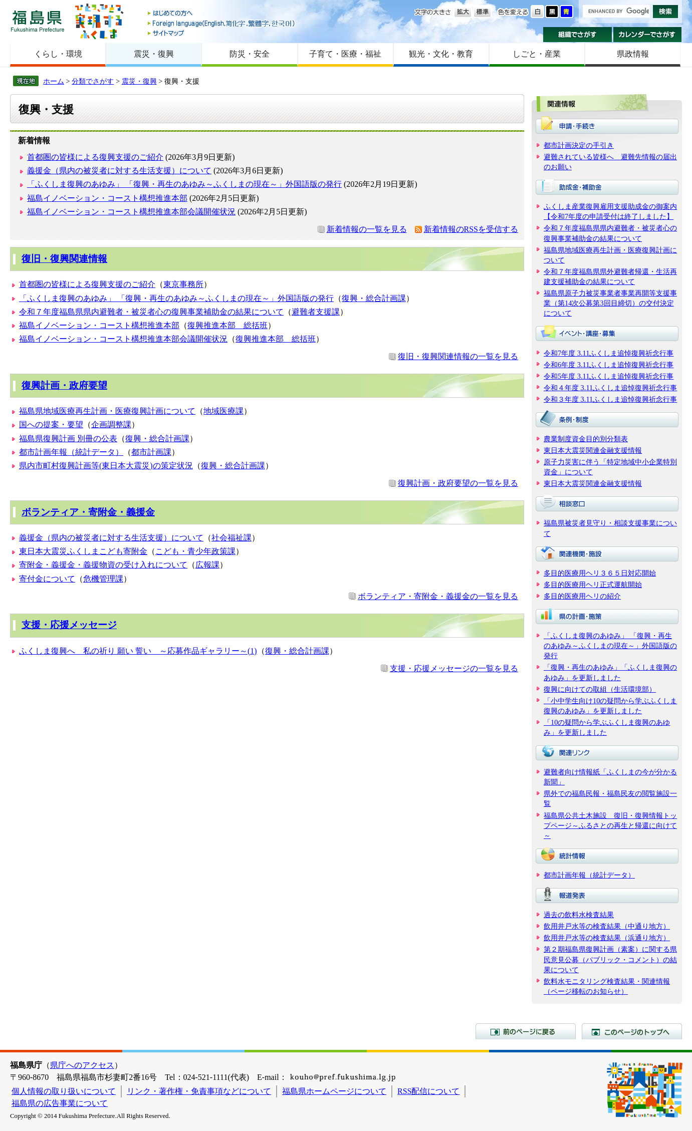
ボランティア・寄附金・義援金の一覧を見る (438, 596)
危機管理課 (103, 579)
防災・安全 (249, 54)
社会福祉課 (231, 537)
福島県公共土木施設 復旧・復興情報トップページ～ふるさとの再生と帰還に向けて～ (610, 825)
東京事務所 (183, 284)
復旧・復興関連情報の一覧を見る (458, 356)
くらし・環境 (58, 54)
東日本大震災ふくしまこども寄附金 (83, 551)
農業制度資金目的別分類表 (586, 439)
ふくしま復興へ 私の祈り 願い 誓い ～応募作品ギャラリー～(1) (138, 651)
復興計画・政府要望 (64, 385)
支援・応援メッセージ (69, 625)
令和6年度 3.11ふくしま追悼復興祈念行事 (608, 365)
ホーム (53, 81)
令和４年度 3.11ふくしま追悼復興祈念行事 (610, 388)
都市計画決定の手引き (579, 145)
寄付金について (47, 579)
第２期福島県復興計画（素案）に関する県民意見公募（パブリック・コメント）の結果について (610, 959)
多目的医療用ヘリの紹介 (582, 596)
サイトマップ (222, 33)
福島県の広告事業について (60, 1103)
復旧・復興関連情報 (64, 258)
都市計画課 (151, 452)
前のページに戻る (526, 1031)
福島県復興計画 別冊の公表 (68, 438)
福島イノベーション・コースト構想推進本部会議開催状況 (131, 211)
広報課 (207, 564)
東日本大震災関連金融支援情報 (593, 450)
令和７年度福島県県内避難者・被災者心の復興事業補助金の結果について (151, 312)
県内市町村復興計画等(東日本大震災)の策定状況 (106, 465)
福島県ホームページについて (334, 1091)
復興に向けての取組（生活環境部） (600, 689)
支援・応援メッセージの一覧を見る (454, 668)
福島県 (37, 21)
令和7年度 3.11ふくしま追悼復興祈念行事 (608, 353)
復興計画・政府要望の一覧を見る (458, 483)
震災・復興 (154, 54)
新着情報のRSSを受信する (471, 229)
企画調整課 (111, 424)
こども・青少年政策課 (195, 551)
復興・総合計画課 (374, 298)
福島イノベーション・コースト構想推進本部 (107, 198)
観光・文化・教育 (441, 54)
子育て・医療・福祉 (345, 54)
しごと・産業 (537, 54)
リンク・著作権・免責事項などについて (199, 1091)
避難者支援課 (316, 312)
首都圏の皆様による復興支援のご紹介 (95, 157)
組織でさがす (577, 34)
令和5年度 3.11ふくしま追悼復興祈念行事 (608, 376)
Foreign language (222, 23)
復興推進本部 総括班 (227, 325)
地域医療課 (223, 411)
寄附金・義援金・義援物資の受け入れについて (103, 564)
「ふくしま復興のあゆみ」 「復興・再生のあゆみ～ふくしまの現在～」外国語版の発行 (184, 184)
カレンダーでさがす (647, 34)
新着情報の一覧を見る (367, 229)
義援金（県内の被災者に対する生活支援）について (119, 170)
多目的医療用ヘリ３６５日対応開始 (600, 573)
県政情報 (633, 54)
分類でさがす (93, 81)
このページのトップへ (632, 1031)
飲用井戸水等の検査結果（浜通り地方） (607, 938)
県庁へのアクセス (82, 1065)
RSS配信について (428, 1091)
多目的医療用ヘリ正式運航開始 (593, 585)
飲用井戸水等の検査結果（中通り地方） (607, 926)
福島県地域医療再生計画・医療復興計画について (107, 411)
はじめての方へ (222, 14)
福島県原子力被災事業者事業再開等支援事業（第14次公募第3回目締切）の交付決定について (610, 303)
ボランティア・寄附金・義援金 (88, 512)
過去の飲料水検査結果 (579, 915)
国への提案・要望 (51, 424)
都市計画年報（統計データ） (71, 452)
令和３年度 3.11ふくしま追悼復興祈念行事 (610, 399)
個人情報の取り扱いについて (64, 1091)
